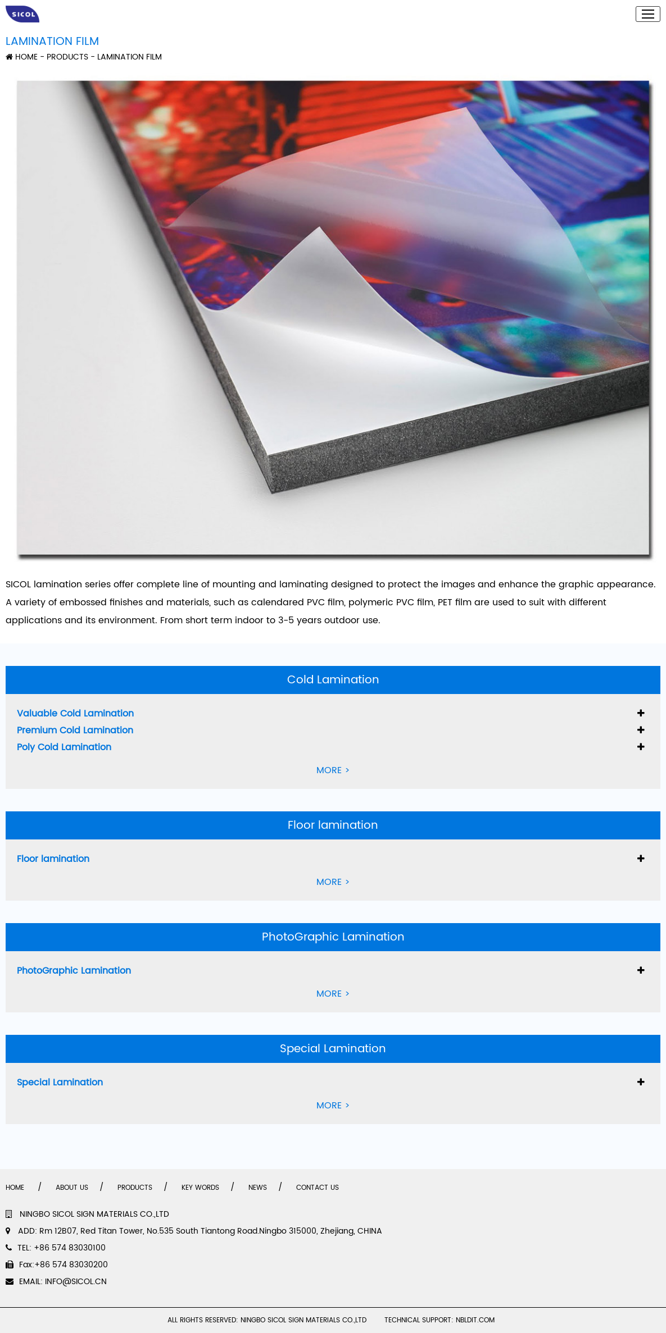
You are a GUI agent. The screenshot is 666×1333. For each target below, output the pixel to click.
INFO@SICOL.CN (76, 1281)
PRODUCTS (67, 57)
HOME (22, 57)
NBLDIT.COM (477, 1320)
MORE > (333, 770)
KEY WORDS (200, 1188)
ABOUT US (72, 1188)
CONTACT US (317, 1188)
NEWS (257, 1188)
